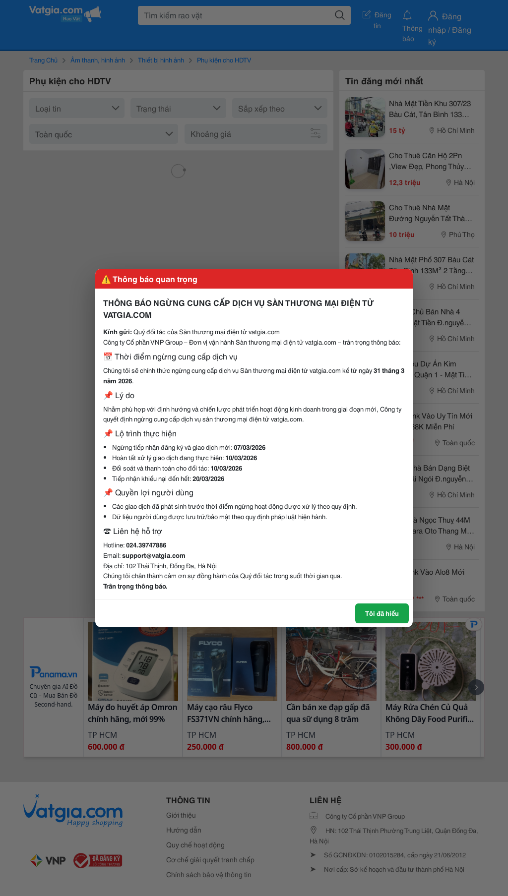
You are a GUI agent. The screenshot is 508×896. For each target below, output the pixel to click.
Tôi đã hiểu (382, 612)
